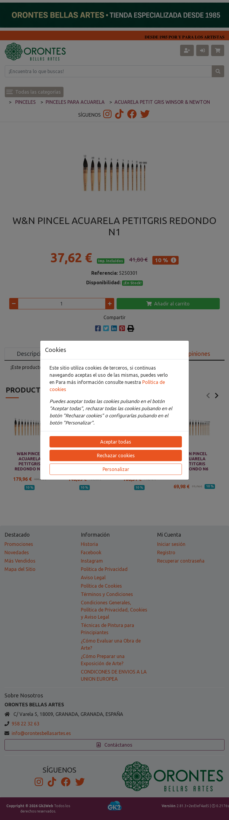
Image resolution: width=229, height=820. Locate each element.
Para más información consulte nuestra (99, 382)
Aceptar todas (115, 441)
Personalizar (116, 469)
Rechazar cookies (116, 455)
